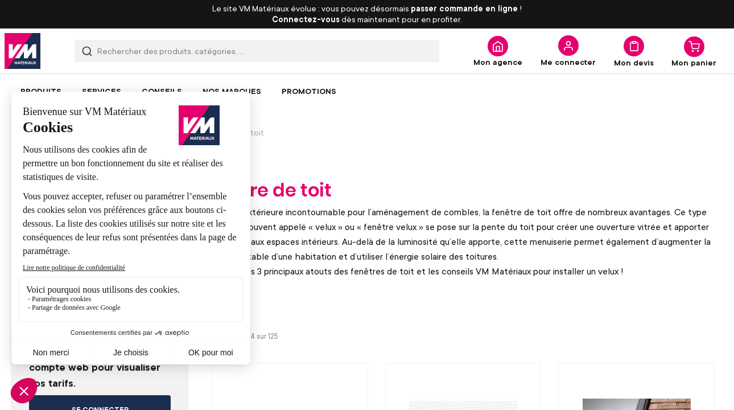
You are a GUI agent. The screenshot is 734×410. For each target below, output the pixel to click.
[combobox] (257, 51)
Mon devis (634, 62)
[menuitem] (40, 91)
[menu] (367, 91)
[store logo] (22, 51)
